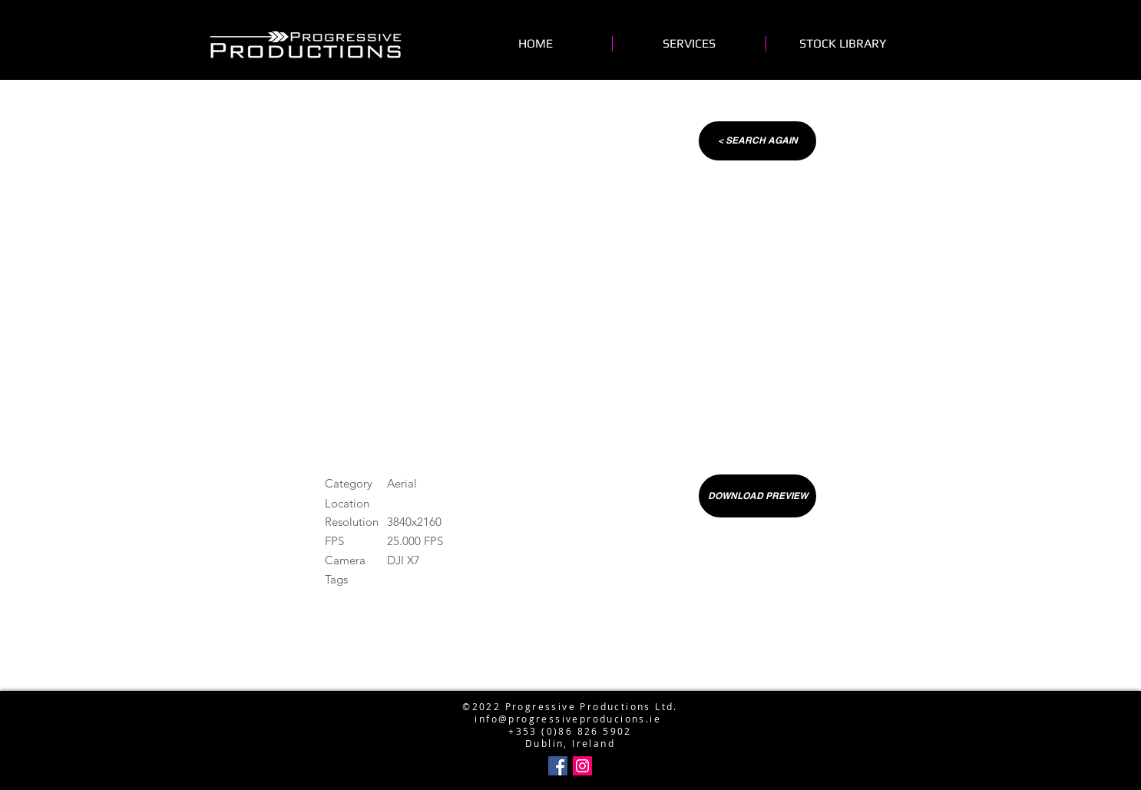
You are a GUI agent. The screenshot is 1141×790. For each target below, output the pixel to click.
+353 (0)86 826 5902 (570, 731)
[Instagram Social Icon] (582, 765)
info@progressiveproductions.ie (567, 682)
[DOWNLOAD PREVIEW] (757, 495)
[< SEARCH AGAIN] (757, 140)
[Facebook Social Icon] (557, 765)
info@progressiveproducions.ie (568, 718)
